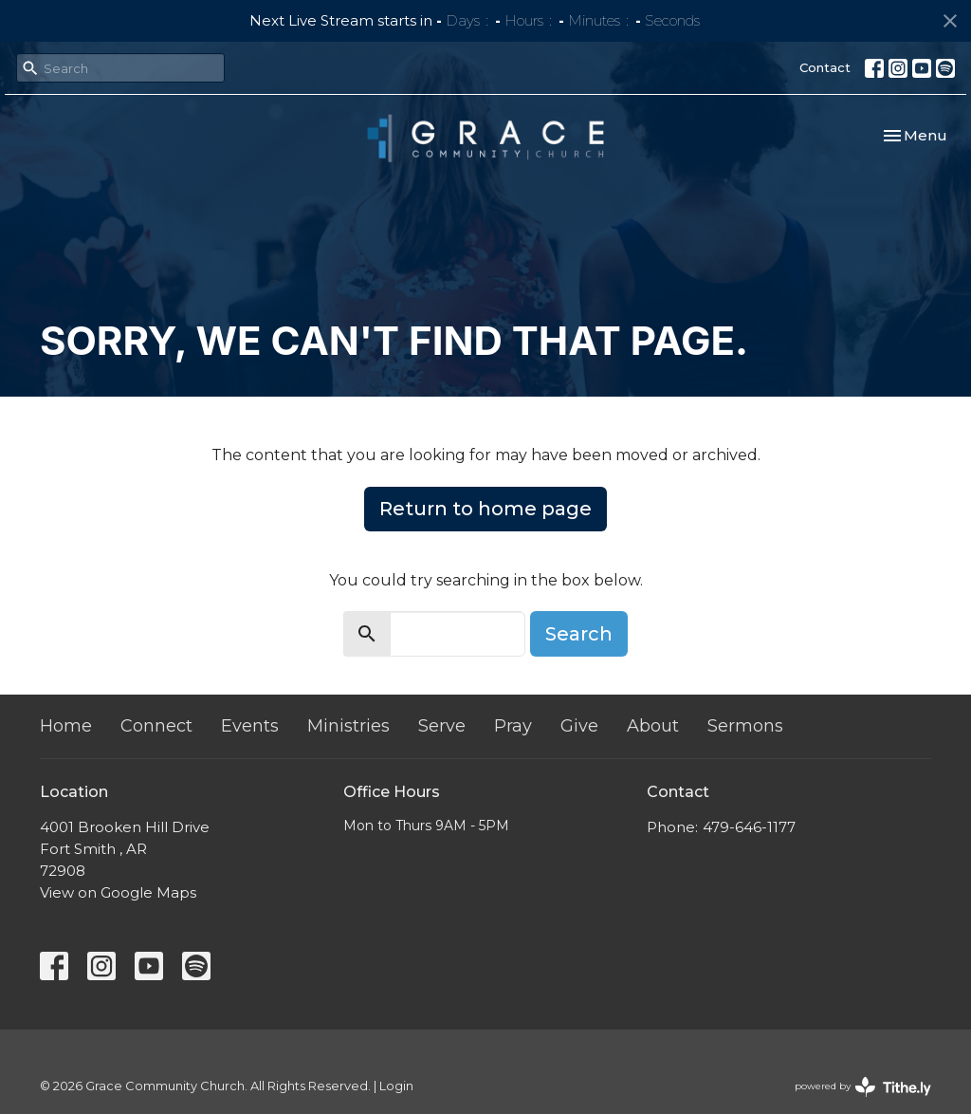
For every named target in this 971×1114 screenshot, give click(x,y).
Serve (442, 725)
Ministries (348, 725)
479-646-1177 (749, 827)
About (653, 725)
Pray (513, 725)
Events (250, 725)
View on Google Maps (118, 892)
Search (579, 633)
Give (579, 725)
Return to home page (485, 508)
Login (396, 1086)
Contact (825, 67)
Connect (156, 725)
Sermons (745, 725)
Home (66, 725)
